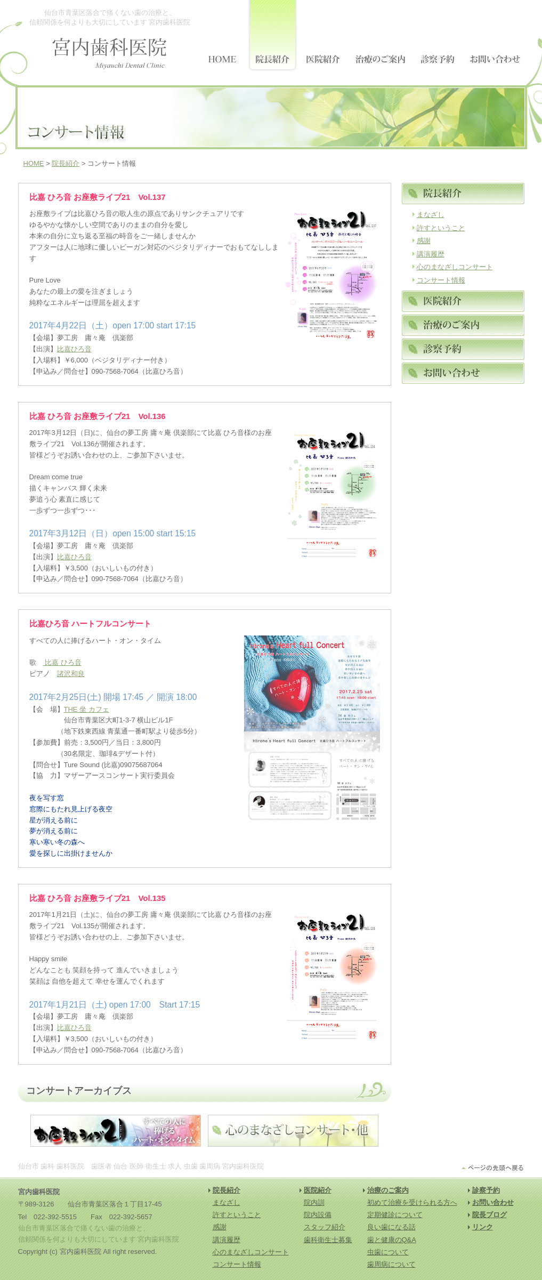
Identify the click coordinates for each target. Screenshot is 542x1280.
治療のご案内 (388, 1190)
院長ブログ (489, 1215)
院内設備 (317, 1215)
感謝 (424, 241)
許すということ (441, 228)
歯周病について (391, 1264)
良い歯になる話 (391, 1227)
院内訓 (314, 1202)
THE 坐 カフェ (86, 709)
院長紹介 (65, 163)
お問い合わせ (493, 1202)
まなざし (430, 215)
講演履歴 (430, 254)
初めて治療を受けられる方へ (412, 1202)
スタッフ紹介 (324, 1227)
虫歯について (388, 1252)
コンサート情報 (441, 280)
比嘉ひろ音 (74, 349)
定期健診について (395, 1215)
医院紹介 (317, 1190)
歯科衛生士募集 (328, 1240)
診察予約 (486, 1190)
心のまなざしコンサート (455, 267)
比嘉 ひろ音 (62, 662)
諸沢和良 (71, 674)
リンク (482, 1227)
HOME (33, 163)
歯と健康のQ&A (391, 1240)
